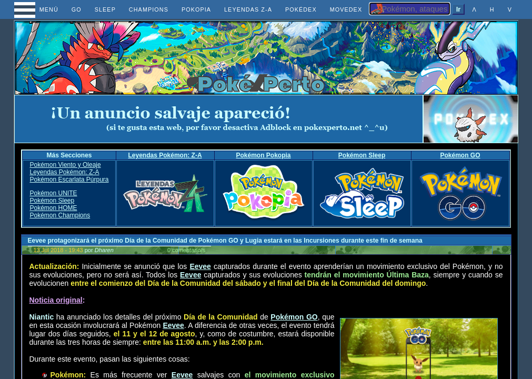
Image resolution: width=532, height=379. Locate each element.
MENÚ (39, 9)
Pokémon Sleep (361, 155)
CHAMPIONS (148, 9)
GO (77, 9)
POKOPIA (196, 9)
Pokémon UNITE (53, 193)
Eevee (199, 266)
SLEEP (105, 9)
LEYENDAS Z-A (248, 9)
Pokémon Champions (59, 215)
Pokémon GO (460, 155)
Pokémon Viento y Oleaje (65, 164)
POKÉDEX (301, 9)
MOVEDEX (346, 9)
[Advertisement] (218, 119)
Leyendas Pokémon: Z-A (165, 155)
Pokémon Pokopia (263, 155)
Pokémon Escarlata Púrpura (68, 179)
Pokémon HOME (53, 208)
